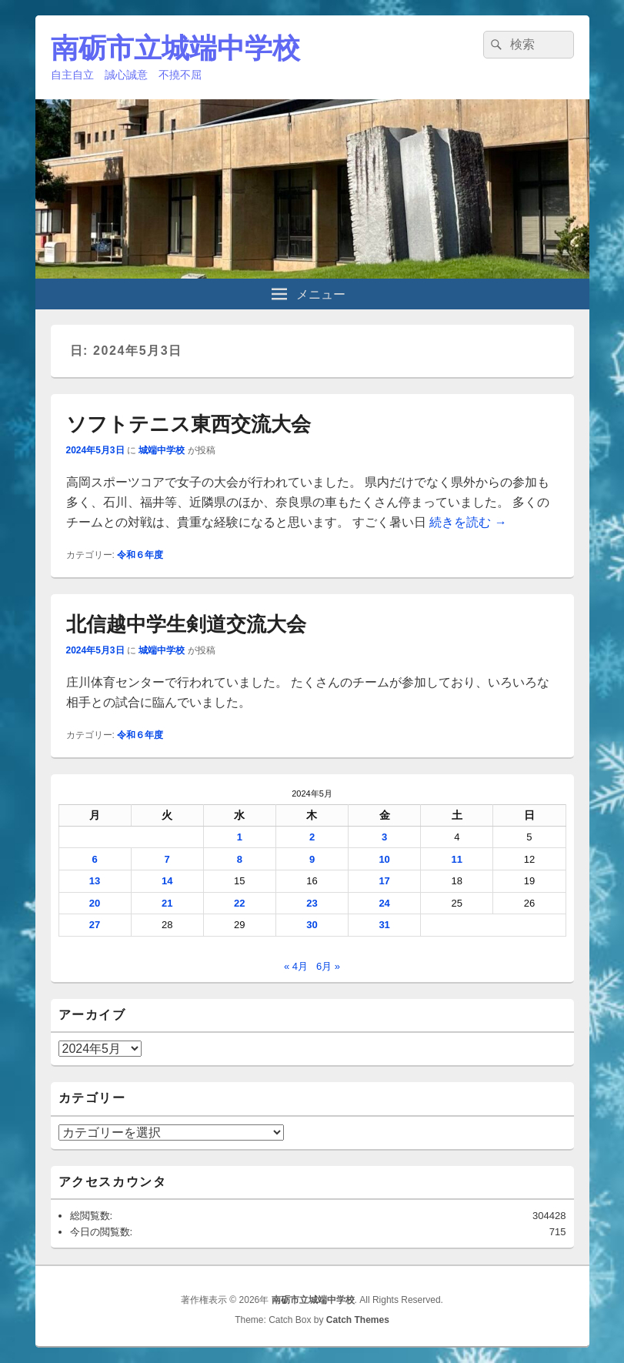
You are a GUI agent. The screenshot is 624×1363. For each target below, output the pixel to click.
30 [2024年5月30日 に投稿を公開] (311, 924)
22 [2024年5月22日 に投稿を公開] (239, 903)
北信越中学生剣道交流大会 (186, 624)
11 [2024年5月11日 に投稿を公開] (457, 859)
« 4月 (296, 966)
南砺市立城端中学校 (175, 48)
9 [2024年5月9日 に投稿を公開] (312, 859)
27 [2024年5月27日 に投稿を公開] (94, 924)
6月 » (328, 966)
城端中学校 (161, 450)
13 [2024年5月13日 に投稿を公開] (94, 881)
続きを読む (467, 522)
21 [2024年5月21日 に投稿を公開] (167, 903)
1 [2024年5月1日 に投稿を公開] (239, 837)
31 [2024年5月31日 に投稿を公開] (384, 924)
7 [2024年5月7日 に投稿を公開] (167, 859)
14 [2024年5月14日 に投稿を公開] (167, 881)
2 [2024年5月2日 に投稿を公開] (312, 837)
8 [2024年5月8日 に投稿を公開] (239, 859)
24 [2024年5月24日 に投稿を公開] (384, 903)
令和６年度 (140, 555)
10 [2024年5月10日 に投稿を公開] (384, 859)
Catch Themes (357, 1320)
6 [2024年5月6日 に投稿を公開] (94, 859)
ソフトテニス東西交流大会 (188, 424)
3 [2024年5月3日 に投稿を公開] (384, 837)
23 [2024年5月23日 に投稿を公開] (311, 903)
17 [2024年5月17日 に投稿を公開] (384, 881)
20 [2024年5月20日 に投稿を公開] (94, 903)
